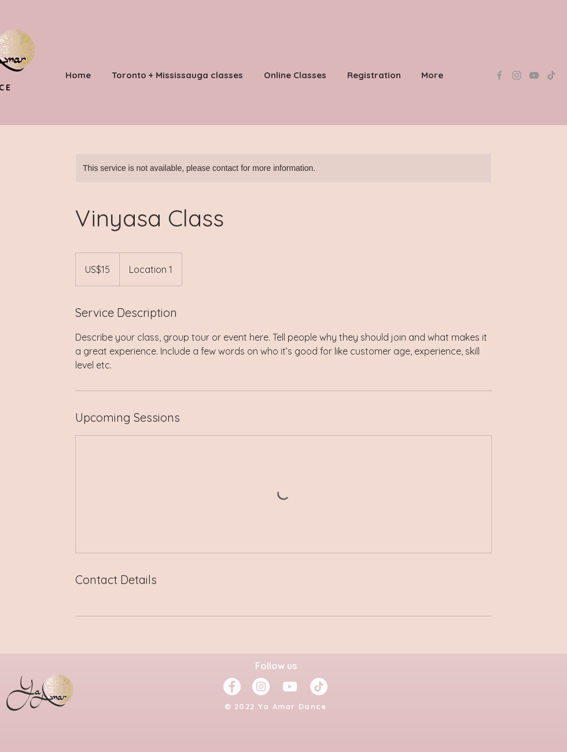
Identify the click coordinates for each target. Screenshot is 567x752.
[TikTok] (551, 75)
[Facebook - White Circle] (232, 686)
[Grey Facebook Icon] (499, 75)
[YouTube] (534, 75)
